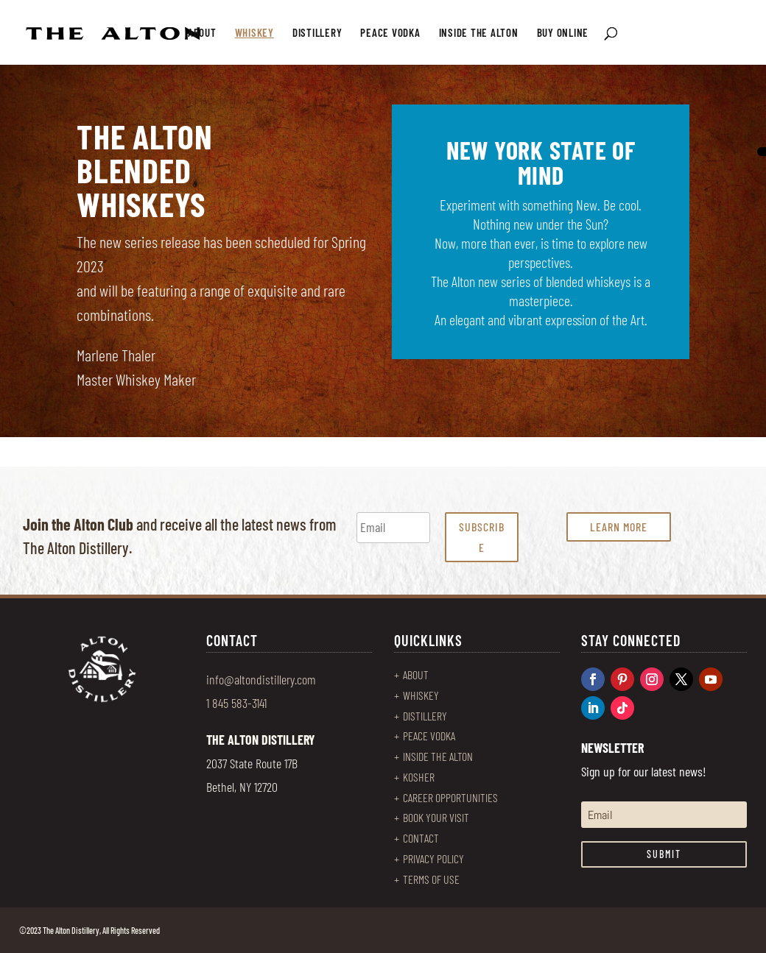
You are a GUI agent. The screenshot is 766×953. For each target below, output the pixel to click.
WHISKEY (254, 33)
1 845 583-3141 (236, 703)
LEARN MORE (618, 527)
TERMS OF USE (431, 879)
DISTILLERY (317, 33)
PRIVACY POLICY (433, 858)
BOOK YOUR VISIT (436, 817)
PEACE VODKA (390, 33)
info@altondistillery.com (261, 679)
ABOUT (202, 33)
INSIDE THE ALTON (479, 33)
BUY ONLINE (563, 33)
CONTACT (421, 838)
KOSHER (419, 777)
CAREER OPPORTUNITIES (450, 797)
